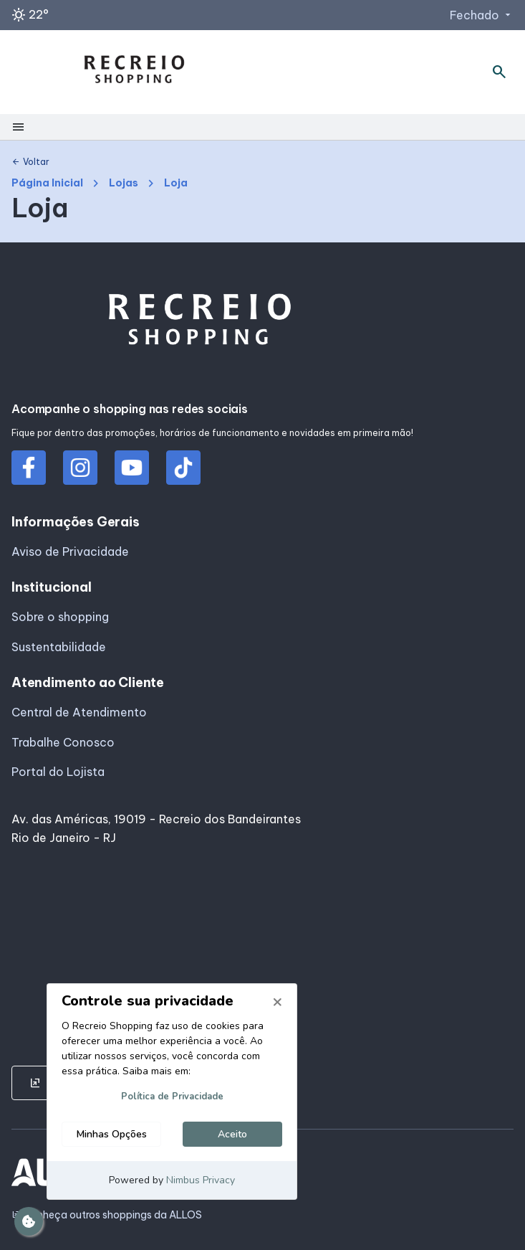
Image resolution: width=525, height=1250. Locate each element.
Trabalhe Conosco (63, 742)
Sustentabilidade (58, 647)
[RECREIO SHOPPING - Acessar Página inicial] (134, 72)
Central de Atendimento (79, 712)
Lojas (123, 183)
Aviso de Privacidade (70, 551)
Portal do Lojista (58, 771)
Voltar (30, 162)
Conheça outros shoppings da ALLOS (106, 1215)
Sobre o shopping (60, 617)
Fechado (482, 15)
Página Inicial (47, 183)
